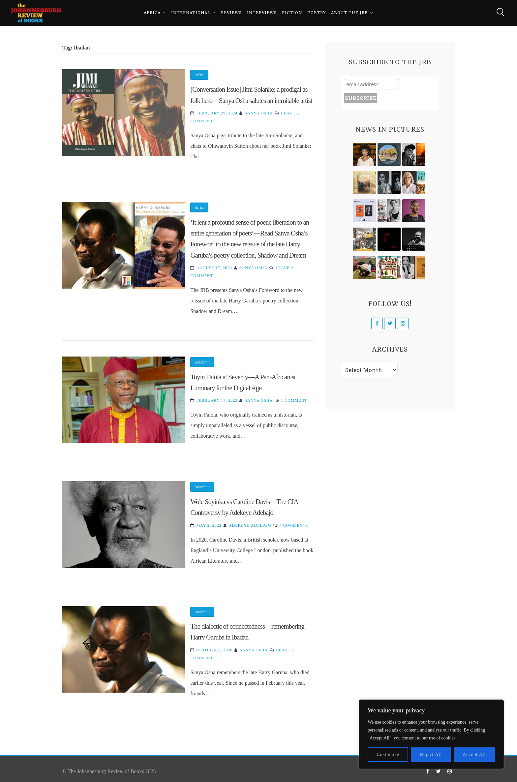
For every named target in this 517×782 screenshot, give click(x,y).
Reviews (231, 13)
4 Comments (294, 525)
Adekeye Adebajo (250, 525)
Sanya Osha (259, 113)
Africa (152, 13)
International (190, 13)
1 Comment (294, 400)
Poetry (316, 13)
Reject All (431, 754)
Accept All (474, 754)
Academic (202, 362)
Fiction (292, 13)
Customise (388, 754)
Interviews (262, 13)
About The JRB (349, 13)
